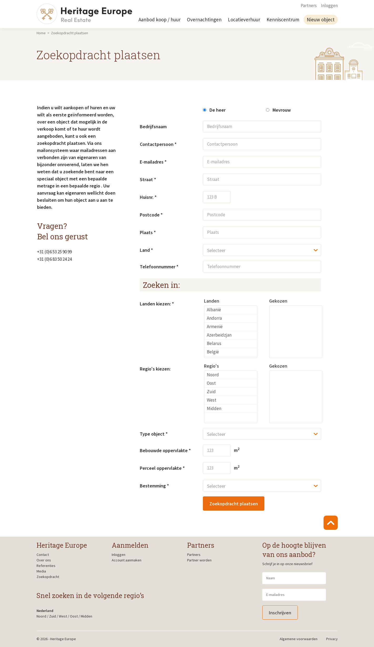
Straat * (148, 179)
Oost (74, 616)
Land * (146, 250)
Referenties (46, 565)
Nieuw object (321, 19)
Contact (43, 554)
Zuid (52, 616)
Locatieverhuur (244, 19)
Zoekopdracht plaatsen (233, 504)
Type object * (154, 434)
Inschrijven (280, 613)
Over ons (44, 560)
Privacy (332, 638)
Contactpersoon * (158, 144)
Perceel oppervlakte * (162, 468)
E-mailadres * (153, 162)
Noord (41, 616)
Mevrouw (278, 110)
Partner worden (199, 560)
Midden (86, 616)
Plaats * (148, 232)
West (63, 616)
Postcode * (151, 215)
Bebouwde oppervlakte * (165, 450)
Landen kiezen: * (157, 304)
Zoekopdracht (48, 576)
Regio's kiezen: (155, 369)
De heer (214, 110)
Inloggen (329, 5)
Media (41, 571)
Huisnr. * (148, 197)
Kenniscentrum (283, 19)
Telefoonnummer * (159, 267)
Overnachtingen (204, 19)
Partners (309, 5)
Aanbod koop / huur (160, 19)
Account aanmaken (126, 560)
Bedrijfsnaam (153, 127)
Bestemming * (154, 486)
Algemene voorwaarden (298, 638)
